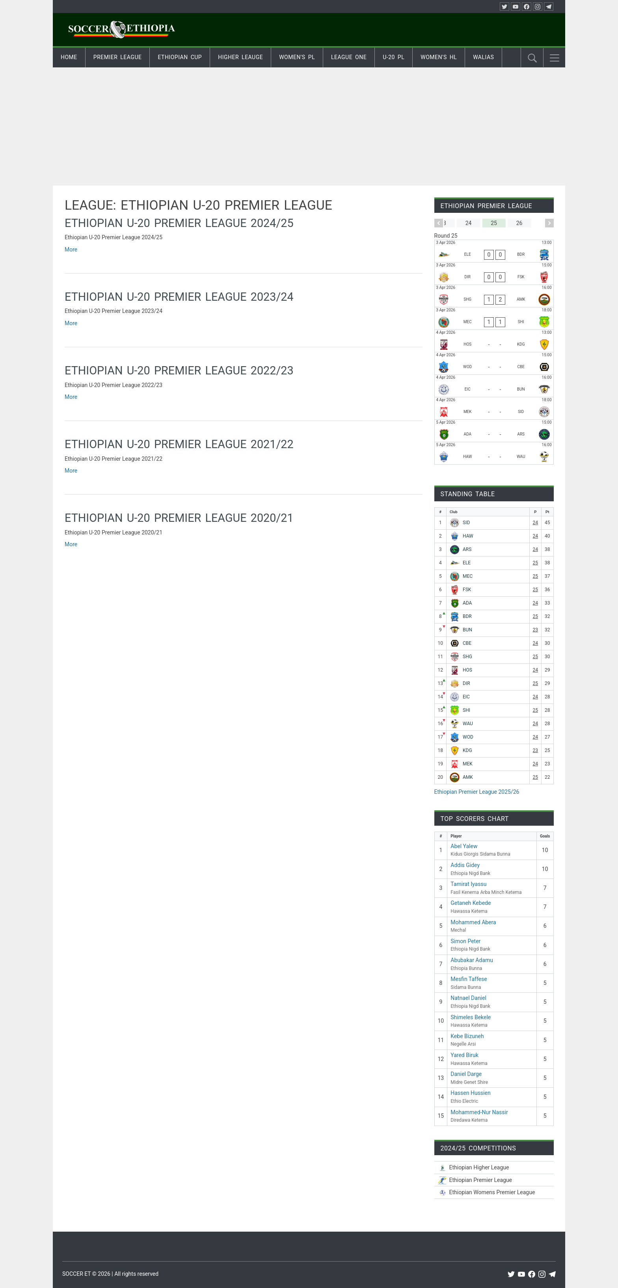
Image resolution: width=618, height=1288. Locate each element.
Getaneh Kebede (470, 903)
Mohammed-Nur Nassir (479, 1112)
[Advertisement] (309, 126)
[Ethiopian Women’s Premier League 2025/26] (494, 1192)
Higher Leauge (240, 57)
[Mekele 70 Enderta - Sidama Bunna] (494, 408)
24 (535, 522)
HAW (468, 536)
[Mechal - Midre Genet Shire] (494, 318)
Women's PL (297, 57)
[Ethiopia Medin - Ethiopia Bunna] (494, 386)
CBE (467, 643)
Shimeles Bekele (470, 1017)
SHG (467, 656)
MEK (468, 764)
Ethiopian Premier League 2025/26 (476, 792)
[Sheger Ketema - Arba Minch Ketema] (494, 296)
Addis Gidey (465, 865)
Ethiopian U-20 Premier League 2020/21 (179, 518)
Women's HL (439, 57)
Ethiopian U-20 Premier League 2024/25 (179, 223)
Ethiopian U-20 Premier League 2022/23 (179, 370)
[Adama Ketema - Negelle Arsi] (494, 431)
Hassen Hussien (470, 1093)
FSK (467, 589)
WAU (468, 723)
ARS (467, 549)
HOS (467, 670)
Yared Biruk (464, 1055)
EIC (466, 697)
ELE (467, 563)
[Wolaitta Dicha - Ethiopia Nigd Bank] (494, 363)
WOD (468, 737)
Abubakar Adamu (471, 960)
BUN (467, 630)
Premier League (117, 57)
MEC (468, 576)
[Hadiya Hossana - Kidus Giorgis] (494, 341)
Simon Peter (465, 941)
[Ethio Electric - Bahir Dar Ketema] (494, 251)
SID (466, 522)
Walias (483, 57)
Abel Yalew (463, 846)
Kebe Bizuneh (467, 1036)
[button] (554, 58)
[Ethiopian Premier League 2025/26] (494, 1180)
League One (349, 57)
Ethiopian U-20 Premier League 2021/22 (179, 444)
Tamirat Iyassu (468, 884)
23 (535, 630)
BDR (467, 616)
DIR (466, 683)
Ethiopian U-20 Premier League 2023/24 (179, 296)
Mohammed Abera (473, 922)
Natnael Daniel (468, 998)
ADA (467, 603)
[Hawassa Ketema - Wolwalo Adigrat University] (494, 453)
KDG (467, 750)
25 (535, 563)
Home (69, 57)
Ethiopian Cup (180, 57)
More (71, 249)
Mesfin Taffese (468, 979)
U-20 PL (393, 57)
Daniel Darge (466, 1074)
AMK (468, 777)
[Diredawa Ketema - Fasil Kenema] (494, 273)
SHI (466, 710)
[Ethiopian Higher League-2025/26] (494, 1167)
